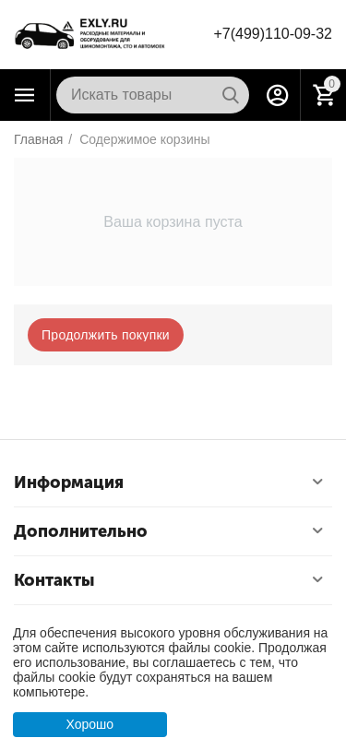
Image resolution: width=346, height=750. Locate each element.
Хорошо (89, 724)
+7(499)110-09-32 (272, 34)
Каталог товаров (25, 95)
